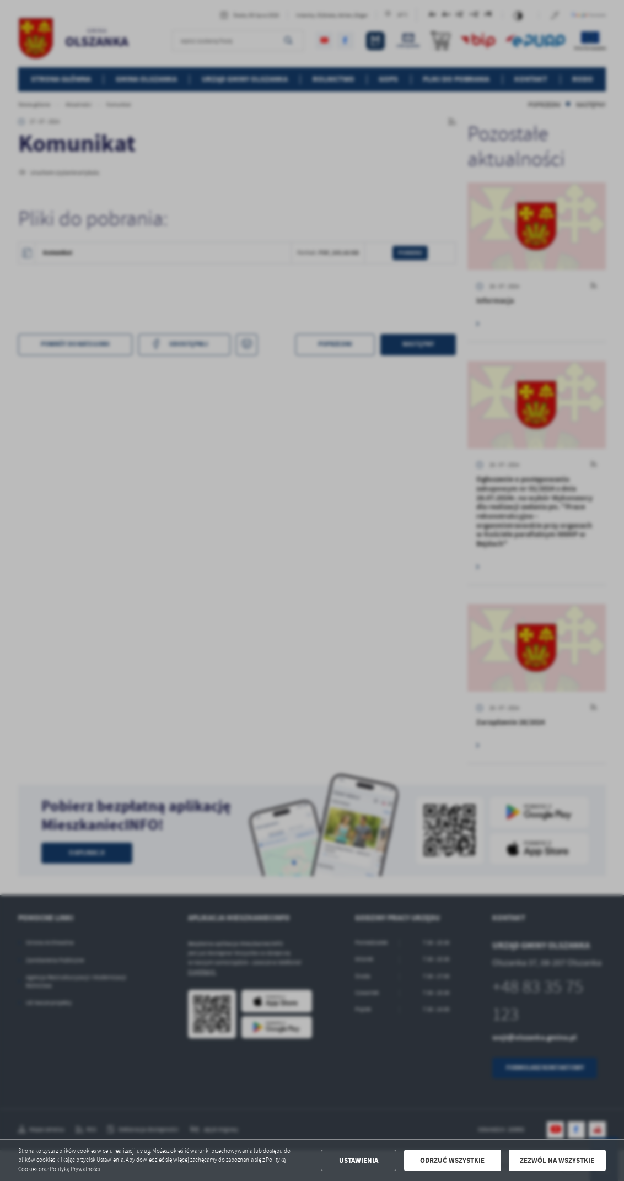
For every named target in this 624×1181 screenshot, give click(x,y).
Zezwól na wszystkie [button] (557, 1160)
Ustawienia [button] (358, 1160)
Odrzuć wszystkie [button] (452, 1160)
